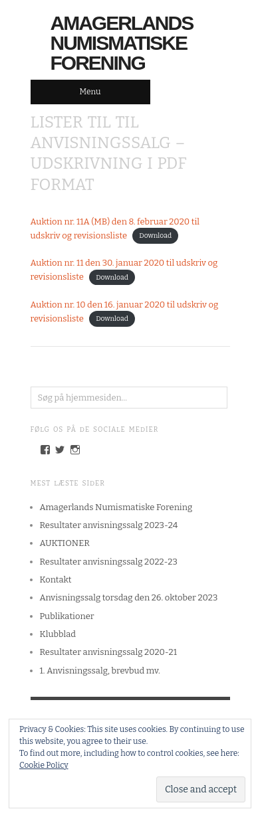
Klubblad (58, 634)
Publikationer (67, 616)
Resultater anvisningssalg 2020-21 (108, 652)
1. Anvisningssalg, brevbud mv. (100, 671)
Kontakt (56, 580)
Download (155, 236)
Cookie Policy (43, 765)
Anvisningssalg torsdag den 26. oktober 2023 (129, 597)
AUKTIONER (65, 543)
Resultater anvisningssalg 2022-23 (109, 562)
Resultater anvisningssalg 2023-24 (109, 525)
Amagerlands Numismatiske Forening (122, 43)
